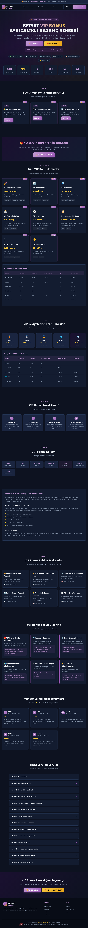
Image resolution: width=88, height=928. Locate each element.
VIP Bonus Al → (79, 7)
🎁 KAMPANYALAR (53, 44)
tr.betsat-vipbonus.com (42, 922)
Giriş (23, 7)
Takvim (43, 7)
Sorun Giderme (70, 909)
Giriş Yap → (8, 120)
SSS (53, 7)
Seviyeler (37, 7)
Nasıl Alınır (47, 915)
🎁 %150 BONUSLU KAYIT (53, 890)
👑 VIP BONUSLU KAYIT (44, 155)
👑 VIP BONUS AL (34, 44)
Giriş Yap (68, 7)
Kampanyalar (47, 906)
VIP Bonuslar (29, 7)
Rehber (48, 7)
